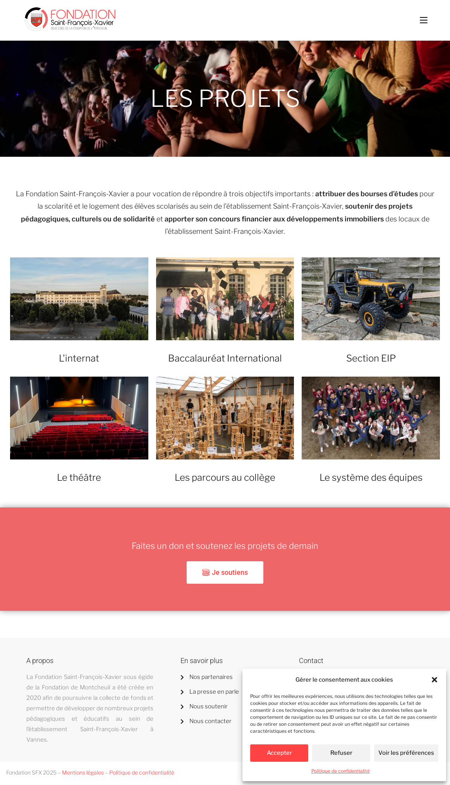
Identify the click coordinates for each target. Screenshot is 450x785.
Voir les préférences (406, 752)
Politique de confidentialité (340, 771)
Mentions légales (83, 772)
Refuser (341, 752)
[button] (434, 680)
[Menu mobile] (424, 20)
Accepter (279, 752)
